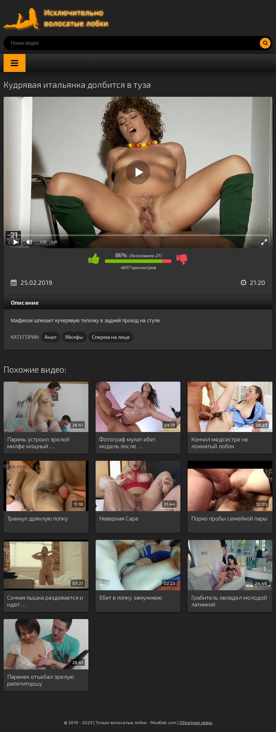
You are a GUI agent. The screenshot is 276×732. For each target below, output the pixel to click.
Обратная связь (196, 722)
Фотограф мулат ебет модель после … (127, 442)
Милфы (74, 337)
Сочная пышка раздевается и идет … (45, 601)
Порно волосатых (57, 18)
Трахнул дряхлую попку (37, 518)
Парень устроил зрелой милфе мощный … (38, 442)
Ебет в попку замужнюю (130, 597)
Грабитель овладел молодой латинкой (229, 601)
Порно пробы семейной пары (229, 518)
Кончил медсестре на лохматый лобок (219, 442)
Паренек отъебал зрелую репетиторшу (40, 680)
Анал (50, 337)
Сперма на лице (111, 337)
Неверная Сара (118, 518)
